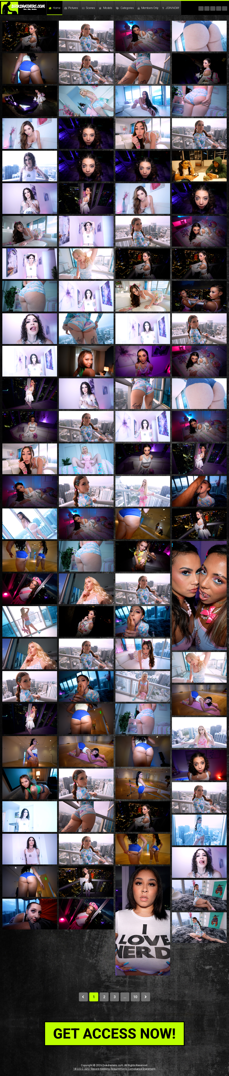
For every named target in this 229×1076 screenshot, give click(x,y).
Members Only (148, 8)
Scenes (88, 8)
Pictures (71, 8)
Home (54, 8)
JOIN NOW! (170, 8)
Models (105, 8)
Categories (125, 8)
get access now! (114, 1033)
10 (135, 997)
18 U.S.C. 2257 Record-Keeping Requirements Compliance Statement (114, 1068)
